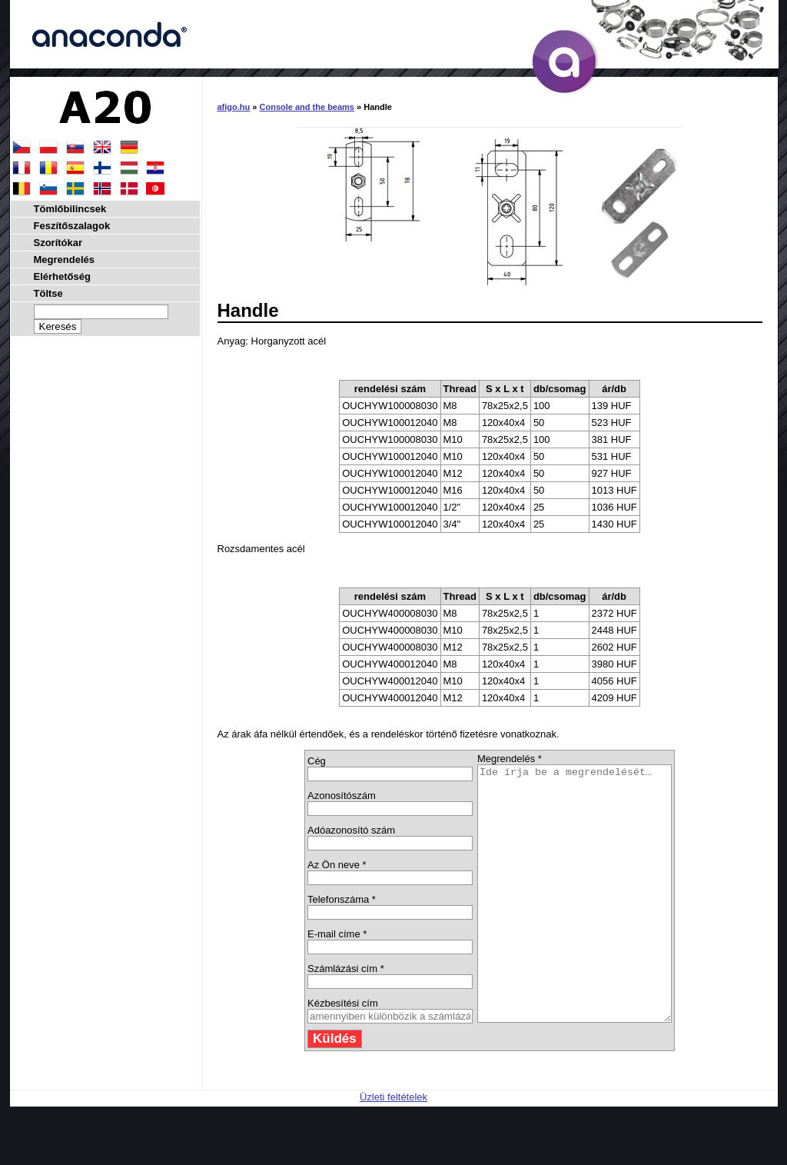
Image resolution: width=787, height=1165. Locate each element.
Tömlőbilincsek (70, 209)
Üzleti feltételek (393, 1147)
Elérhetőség (62, 276)
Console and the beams (307, 107)
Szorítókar (58, 242)
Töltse (48, 293)
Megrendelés (64, 259)
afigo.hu (234, 107)
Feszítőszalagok (72, 225)
